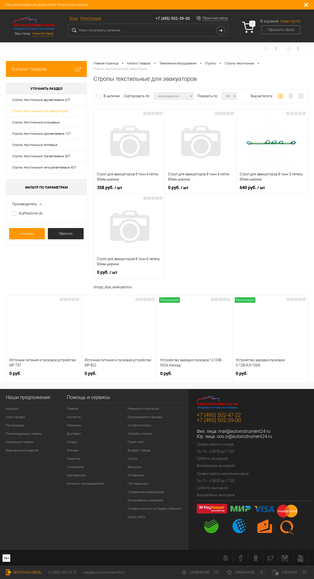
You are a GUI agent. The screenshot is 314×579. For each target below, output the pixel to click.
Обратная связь (215, 18)
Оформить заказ (281, 30)
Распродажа (15, 425)
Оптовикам (136, 475)
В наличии (112, 96)
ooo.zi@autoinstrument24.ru (244, 436)
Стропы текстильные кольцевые (36, 122)
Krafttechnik (31, 213)
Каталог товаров (46, 69)
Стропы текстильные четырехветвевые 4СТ (44, 167)
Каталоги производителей (85, 483)
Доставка (74, 433)
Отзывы (73, 450)
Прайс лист (136, 442)
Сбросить (66, 233)
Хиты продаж (15, 417)
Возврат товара (139, 450)
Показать (27, 233)
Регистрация (90, 18)
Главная (72, 408)
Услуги (132, 458)
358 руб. (109, 187)
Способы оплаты (140, 433)
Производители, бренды (145, 417)
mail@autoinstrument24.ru (244, 431)
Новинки (12, 408)
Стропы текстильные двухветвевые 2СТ (41, 100)
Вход (74, 18)
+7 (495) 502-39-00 (173, 18)
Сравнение (201, 572)
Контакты (74, 417)
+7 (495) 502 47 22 (62, 572)
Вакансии (135, 467)
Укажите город (42, 33)
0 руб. (178, 187)
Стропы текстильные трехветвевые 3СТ (41, 156)
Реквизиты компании (143, 408)
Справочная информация (146, 492)
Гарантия (73, 458)
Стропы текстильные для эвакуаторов (40, 111)
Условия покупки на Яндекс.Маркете (154, 508)
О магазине (75, 467)
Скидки (72, 442)
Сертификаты (76, 475)
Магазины (74, 425)
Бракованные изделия (22, 450)
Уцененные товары (20, 442)
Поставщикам (138, 483)
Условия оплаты (139, 425)
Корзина (290, 572)
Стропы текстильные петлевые (34, 145)
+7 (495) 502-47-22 (219, 415)
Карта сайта (136, 517)
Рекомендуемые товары (24, 433)
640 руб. (252, 187)
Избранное (246, 572)
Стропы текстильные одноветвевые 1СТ (41, 133)
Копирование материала (145, 500)
